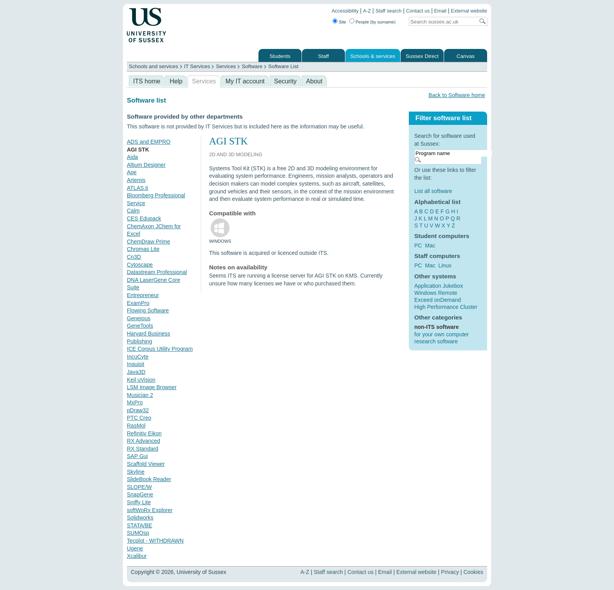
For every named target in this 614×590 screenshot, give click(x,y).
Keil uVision (141, 380)
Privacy (450, 572)
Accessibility (345, 11)
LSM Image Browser (152, 387)
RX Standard (142, 449)
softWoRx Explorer (149, 510)
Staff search (389, 11)
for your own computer (441, 334)
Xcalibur (137, 556)
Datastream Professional (157, 272)
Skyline (135, 472)
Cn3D (134, 257)
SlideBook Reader (149, 479)
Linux (444, 265)
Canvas (466, 56)
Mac (430, 245)
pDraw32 (138, 410)
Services (226, 66)
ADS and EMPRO (148, 142)
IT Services (197, 66)
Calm (133, 210)
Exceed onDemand (437, 300)
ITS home (146, 81)
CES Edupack (144, 218)
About (314, 81)
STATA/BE (139, 525)
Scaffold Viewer (146, 464)
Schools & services (372, 56)
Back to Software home (456, 95)
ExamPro (138, 303)
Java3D (136, 372)
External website (469, 11)
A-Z (367, 11)
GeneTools (140, 326)
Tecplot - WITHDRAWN (155, 541)
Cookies (473, 572)
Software (252, 66)
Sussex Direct (422, 56)
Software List (283, 66)
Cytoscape (140, 265)
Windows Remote (435, 293)
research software (436, 341)
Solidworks (140, 517)
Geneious (138, 318)
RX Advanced (143, 441)
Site (342, 22)
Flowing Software (148, 310)
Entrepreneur (143, 295)
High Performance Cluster (445, 307)
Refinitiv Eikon (144, 433)
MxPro (135, 402)
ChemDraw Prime (148, 241)
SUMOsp (138, 533)
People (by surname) (375, 22)
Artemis (136, 180)
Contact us (418, 11)
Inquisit (135, 364)
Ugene (135, 548)
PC (418, 245)
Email (440, 11)
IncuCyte (137, 357)
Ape (132, 172)
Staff (323, 56)
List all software (433, 191)
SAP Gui (137, 456)
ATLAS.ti (137, 188)
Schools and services (153, 66)
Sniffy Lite (139, 502)
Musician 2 (140, 395)
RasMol (136, 425)
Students (280, 56)
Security (285, 81)
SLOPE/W (139, 487)
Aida (132, 157)
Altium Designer (146, 165)
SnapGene (140, 494)
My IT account (245, 81)
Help (176, 81)
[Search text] (441, 22)
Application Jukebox (438, 286)
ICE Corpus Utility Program (160, 349)
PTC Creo (139, 418)
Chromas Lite (143, 249)
